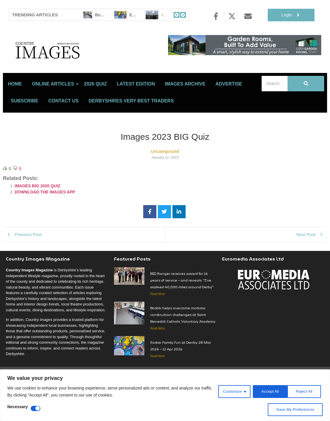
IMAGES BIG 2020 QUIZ (37, 211)
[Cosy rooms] (245, 53)
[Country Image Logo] (82, 63)
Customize (230, 391)
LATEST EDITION (136, 109)
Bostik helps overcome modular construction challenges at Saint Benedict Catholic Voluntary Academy (182, 340)
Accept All (305, 391)
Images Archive (185, 109)
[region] (165, 395)
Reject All (268, 391)
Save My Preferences (294, 409)
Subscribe (24, 126)
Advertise (228, 109)
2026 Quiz (95, 109)
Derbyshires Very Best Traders (131, 126)
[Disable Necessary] (35, 408)
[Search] (275, 109)
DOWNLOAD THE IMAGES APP (45, 217)
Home (15, 109)
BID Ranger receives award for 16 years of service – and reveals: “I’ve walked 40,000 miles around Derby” (182, 305)
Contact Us (63, 126)
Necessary (17, 407)
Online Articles (54, 109)
